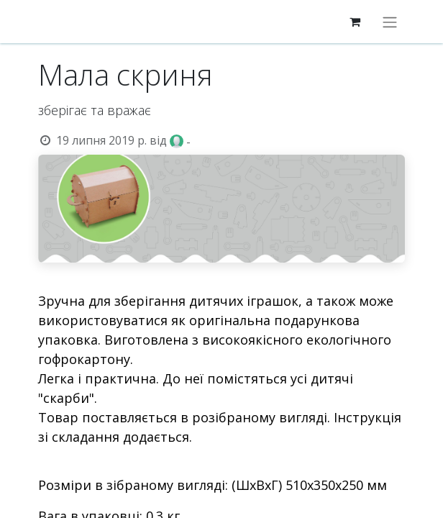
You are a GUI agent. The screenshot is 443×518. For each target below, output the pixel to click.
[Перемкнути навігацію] (390, 21)
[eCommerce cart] (354, 21)
